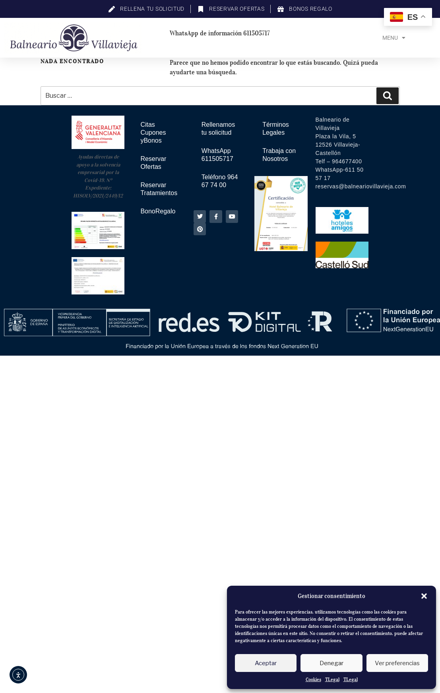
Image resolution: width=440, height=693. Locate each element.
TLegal (332, 679)
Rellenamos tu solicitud (218, 128)
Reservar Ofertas (153, 162)
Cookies (313, 679)
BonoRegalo (157, 211)
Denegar (331, 663)
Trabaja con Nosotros (279, 154)
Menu (393, 38)
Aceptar (266, 663)
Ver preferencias (397, 663)
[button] (424, 596)
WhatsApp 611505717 (217, 154)
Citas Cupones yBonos (153, 132)
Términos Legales (275, 128)
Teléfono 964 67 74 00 (220, 181)
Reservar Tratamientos (158, 189)
